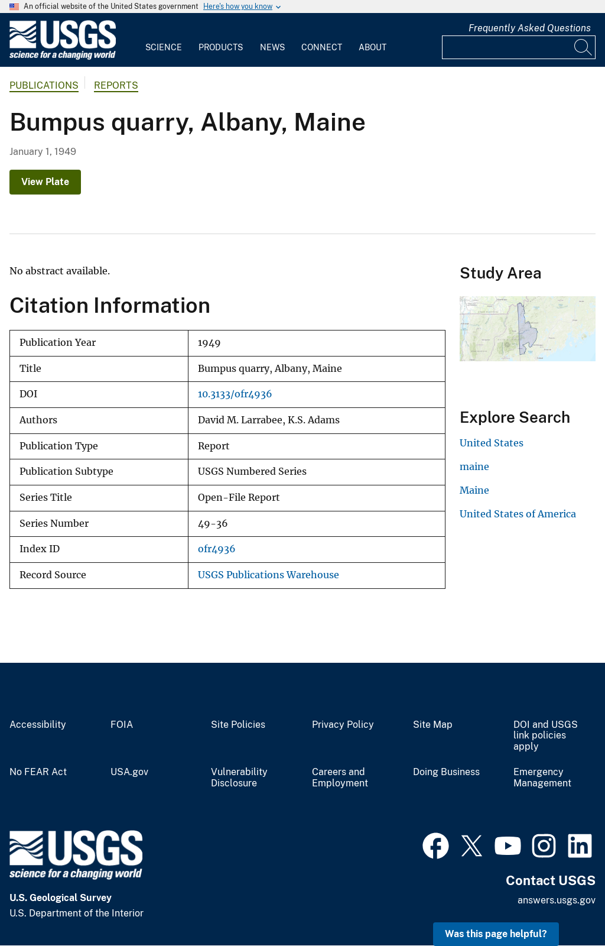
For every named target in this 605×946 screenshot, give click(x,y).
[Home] (62, 57)
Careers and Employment (340, 778)
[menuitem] (163, 40)
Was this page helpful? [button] (496, 933)
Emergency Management (542, 778)
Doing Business (446, 772)
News (272, 47)
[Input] (519, 47)
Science (163, 47)
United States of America (518, 514)
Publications (44, 85)
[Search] (584, 47)
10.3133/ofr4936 (235, 394)
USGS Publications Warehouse (268, 575)
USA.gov (129, 772)
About (372, 47)
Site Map (433, 725)
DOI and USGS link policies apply (545, 736)
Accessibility (37, 725)
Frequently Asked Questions (530, 28)
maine (474, 466)
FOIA (121, 725)
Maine (474, 490)
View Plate (45, 181)
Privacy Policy (343, 725)
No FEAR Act (38, 772)
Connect (321, 47)
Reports (116, 85)
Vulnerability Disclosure (239, 778)
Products (221, 47)
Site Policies (238, 725)
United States (491, 443)
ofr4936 (217, 549)
